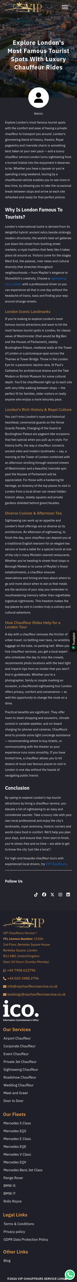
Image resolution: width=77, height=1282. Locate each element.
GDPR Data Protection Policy (25, 1239)
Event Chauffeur (16, 1054)
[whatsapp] (70, 1274)
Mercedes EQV (14, 1162)
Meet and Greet (15, 1093)
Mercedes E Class (17, 1139)
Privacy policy (14, 1231)
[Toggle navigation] (67, 7)
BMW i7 (9, 1193)
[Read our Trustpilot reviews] (73, 641)
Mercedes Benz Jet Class (23, 1170)
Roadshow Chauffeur (19, 1077)
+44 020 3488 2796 (21, 978)
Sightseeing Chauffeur (20, 1069)
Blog (6, 1260)
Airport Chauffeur (17, 1038)
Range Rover (13, 1178)
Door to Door (13, 1101)
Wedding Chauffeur (18, 1085)
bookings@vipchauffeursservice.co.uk (34, 994)
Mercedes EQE (14, 1146)
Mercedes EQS (14, 1131)
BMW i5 (9, 1185)
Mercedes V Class (17, 1154)
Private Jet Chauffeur (20, 1061)
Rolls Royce (12, 1201)
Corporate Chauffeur (19, 1046)
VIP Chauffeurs (56, 864)
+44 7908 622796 (19, 970)
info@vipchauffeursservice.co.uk (30, 986)
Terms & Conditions (18, 1224)
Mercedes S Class (17, 1123)
